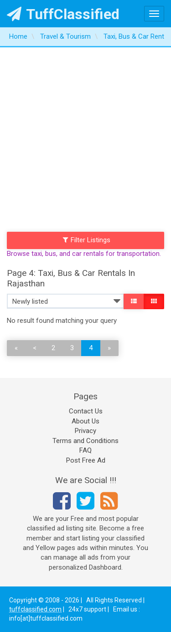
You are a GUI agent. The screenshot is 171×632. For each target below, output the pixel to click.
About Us (85, 421)
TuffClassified (63, 14)
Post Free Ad (85, 460)
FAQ (85, 450)
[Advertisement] (85, 137)
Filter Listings (86, 240)
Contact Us (86, 411)
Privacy (85, 431)
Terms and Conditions (85, 441)
